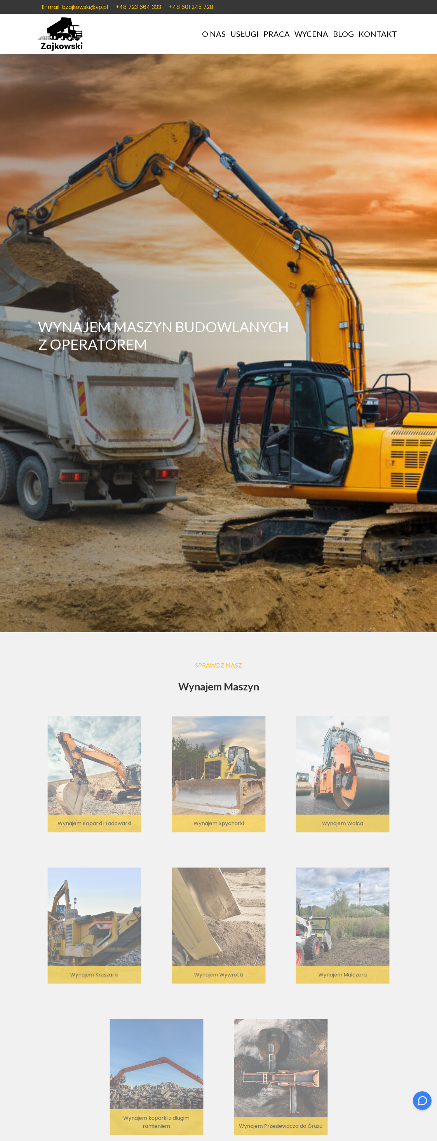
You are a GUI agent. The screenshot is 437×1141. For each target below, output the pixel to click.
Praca (276, 34)
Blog (343, 34)
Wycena (311, 34)
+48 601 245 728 (191, 7)
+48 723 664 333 (138, 7)
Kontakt (378, 34)
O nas (214, 34)
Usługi (244, 34)
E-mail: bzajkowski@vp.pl (75, 7)
